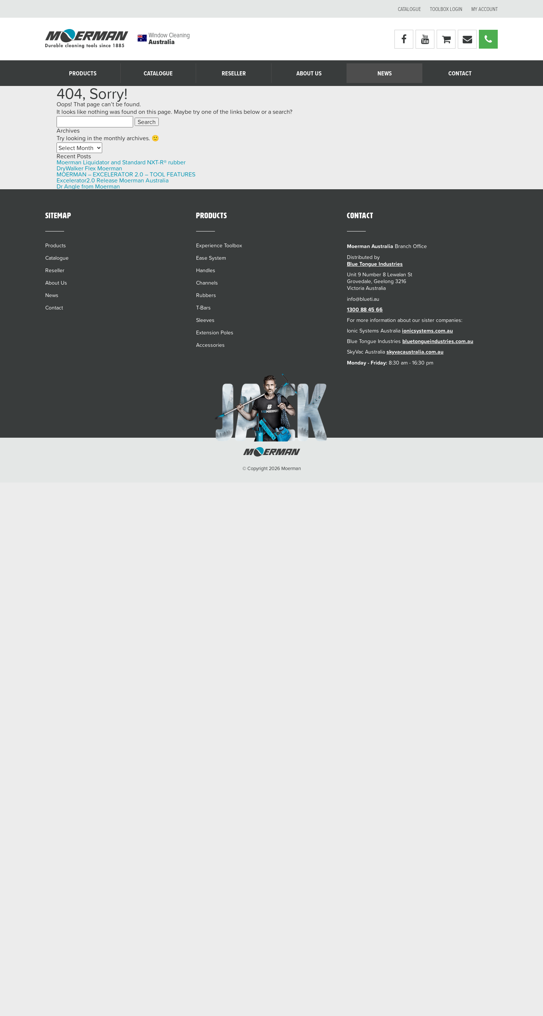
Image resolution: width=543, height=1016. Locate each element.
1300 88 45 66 (365, 309)
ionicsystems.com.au (427, 330)
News (384, 74)
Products (83, 74)
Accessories (210, 345)
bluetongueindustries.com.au (437, 341)
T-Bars (203, 307)
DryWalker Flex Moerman (89, 168)
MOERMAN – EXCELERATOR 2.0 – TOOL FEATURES (126, 174)
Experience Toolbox (219, 245)
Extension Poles (214, 332)
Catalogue (409, 9)
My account (484, 9)
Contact (460, 74)
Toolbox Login (446, 9)
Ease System (211, 258)
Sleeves (205, 320)
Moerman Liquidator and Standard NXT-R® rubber (121, 162)
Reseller (234, 74)
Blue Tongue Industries (375, 264)
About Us (309, 74)
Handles (205, 270)
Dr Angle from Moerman (88, 186)
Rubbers (206, 295)
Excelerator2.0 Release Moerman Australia (113, 180)
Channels (207, 282)
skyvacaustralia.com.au (415, 352)
